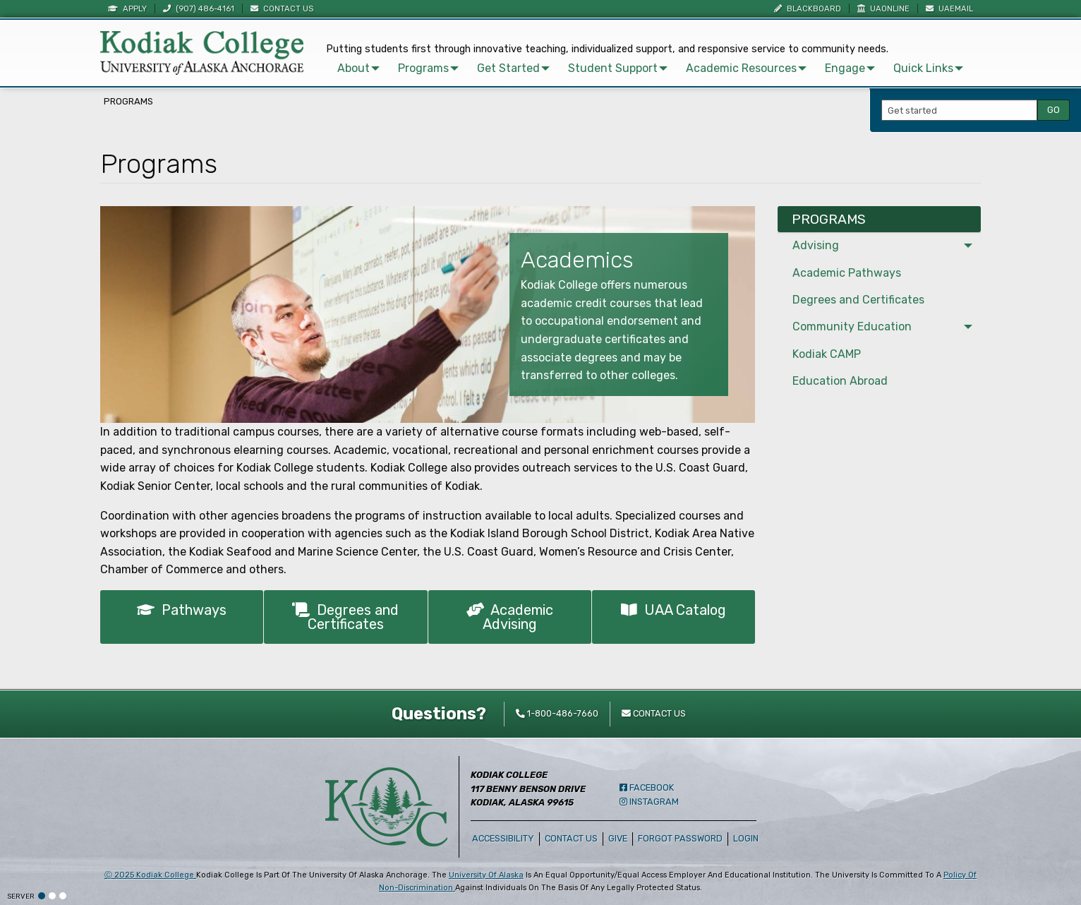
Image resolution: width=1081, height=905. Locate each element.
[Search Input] (959, 110)
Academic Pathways (846, 273)
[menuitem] (356, 68)
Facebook (647, 787)
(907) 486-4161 (198, 8)
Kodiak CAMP (826, 354)
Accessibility (503, 838)
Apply (127, 8)
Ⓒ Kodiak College (150, 875)
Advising (815, 245)
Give (617, 838)
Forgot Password (680, 838)
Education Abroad (840, 381)
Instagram (649, 801)
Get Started (508, 68)
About (353, 68)
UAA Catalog (673, 609)
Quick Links (923, 68)
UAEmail (949, 8)
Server (21, 896)
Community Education (852, 326)
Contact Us (281, 8)
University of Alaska (486, 875)
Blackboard (807, 8)
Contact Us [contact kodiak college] (654, 713)
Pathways (182, 609)
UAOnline (883, 8)
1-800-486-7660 (557, 713)
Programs (423, 68)
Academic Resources (741, 68)
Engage (845, 68)
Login (748, 838)
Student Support (613, 68)
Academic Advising (509, 617)
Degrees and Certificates (345, 617)
